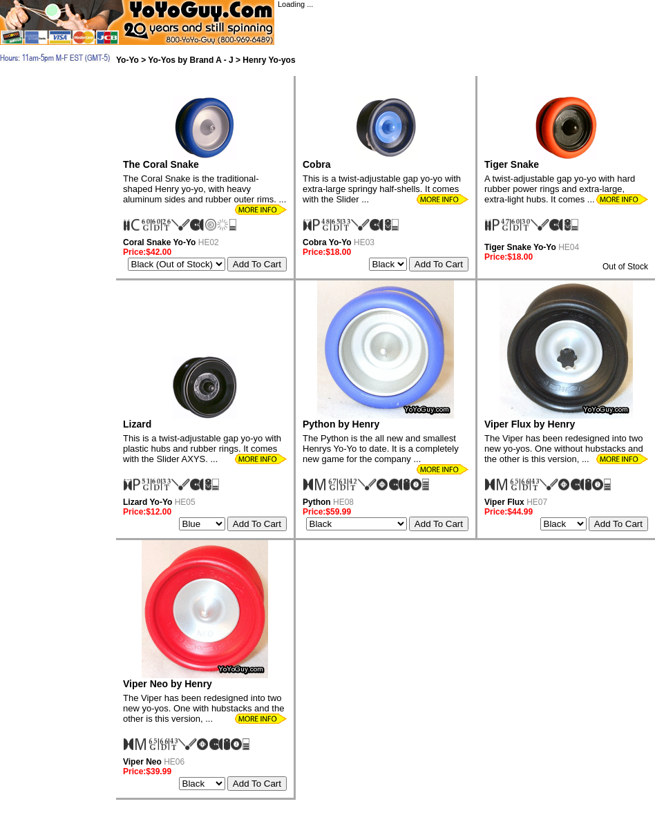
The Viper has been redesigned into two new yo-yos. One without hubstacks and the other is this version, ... (563, 448)
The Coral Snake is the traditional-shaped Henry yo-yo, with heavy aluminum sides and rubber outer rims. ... (204, 188)
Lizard (137, 424)
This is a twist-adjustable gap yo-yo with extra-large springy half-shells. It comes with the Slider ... (382, 188)
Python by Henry (341, 424)
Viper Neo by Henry (167, 683)
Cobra (316, 164)
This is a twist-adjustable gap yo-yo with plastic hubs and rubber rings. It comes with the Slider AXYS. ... (202, 448)
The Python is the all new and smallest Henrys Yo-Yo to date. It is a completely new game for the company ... (381, 448)
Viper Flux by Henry (529, 424)
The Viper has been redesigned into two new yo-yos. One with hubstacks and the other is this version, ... (203, 708)
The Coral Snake (161, 164)
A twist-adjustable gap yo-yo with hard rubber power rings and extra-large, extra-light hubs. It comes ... (559, 188)
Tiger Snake (511, 164)
